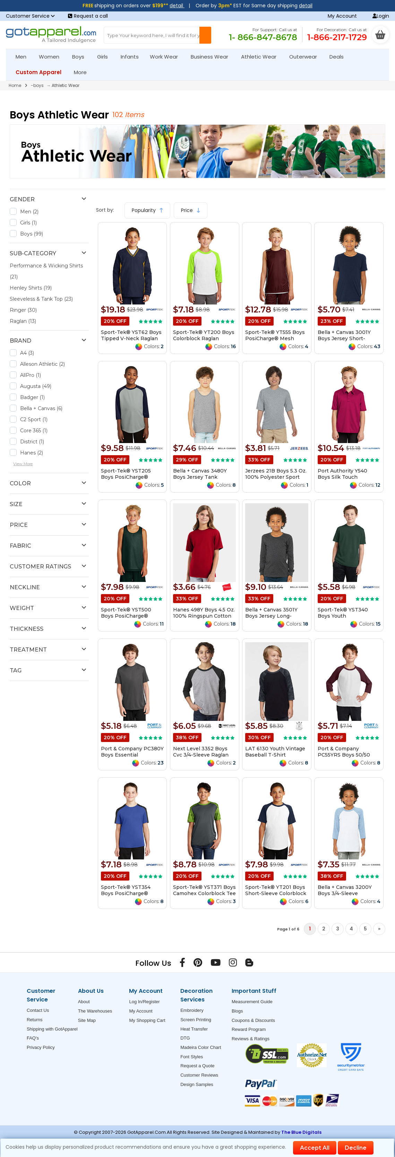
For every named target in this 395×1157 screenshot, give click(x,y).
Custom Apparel (41, 72)
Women (52, 56)
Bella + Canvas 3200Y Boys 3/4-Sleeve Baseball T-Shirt (345, 893)
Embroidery (191, 1010)
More (83, 72)
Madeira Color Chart (200, 1047)
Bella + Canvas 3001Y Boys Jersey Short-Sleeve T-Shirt (344, 338)
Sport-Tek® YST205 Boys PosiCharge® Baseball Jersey (126, 477)
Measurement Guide (252, 1001)
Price (190, 210)
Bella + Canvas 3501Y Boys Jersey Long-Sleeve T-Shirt (271, 616)
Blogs (237, 1011)
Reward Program (249, 1029)
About (84, 1001)
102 (118, 115)
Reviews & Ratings (250, 1038)
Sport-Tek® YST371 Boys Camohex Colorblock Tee (204, 890)
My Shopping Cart (147, 1020)
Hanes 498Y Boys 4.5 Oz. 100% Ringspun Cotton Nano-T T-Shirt (204, 616)
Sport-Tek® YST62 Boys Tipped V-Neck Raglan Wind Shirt (131, 338)
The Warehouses (95, 1011)
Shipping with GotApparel (52, 1029)
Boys (81, 56)
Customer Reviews (199, 1075)
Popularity (147, 210)
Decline (356, 1148)
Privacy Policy (41, 1047)
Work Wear (167, 56)
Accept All (314, 1148)
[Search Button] (205, 35)
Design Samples (196, 1084)
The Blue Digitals (301, 1132)
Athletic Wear (261, 56)
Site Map (87, 1020)
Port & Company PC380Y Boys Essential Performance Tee (132, 754)
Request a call (88, 15)
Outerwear (306, 56)
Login (380, 15)
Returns (35, 1019)
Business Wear (212, 56)
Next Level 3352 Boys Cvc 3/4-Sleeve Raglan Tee (201, 754)
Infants (132, 56)
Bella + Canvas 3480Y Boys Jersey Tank (200, 474)
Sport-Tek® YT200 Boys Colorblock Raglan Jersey (203, 338)
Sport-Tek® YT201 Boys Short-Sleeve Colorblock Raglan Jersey (275, 893)
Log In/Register (144, 1001)
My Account (342, 15)
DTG (185, 1038)
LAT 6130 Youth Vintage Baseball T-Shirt (275, 751)
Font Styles (191, 1056)
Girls (105, 56)
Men (24, 56)
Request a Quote (197, 1065)
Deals (336, 56)
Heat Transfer (194, 1029)
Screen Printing (195, 1019)
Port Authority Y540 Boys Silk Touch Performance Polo (342, 477)
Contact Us (38, 1010)
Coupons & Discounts (253, 1020)
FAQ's (33, 1038)
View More (23, 463)
